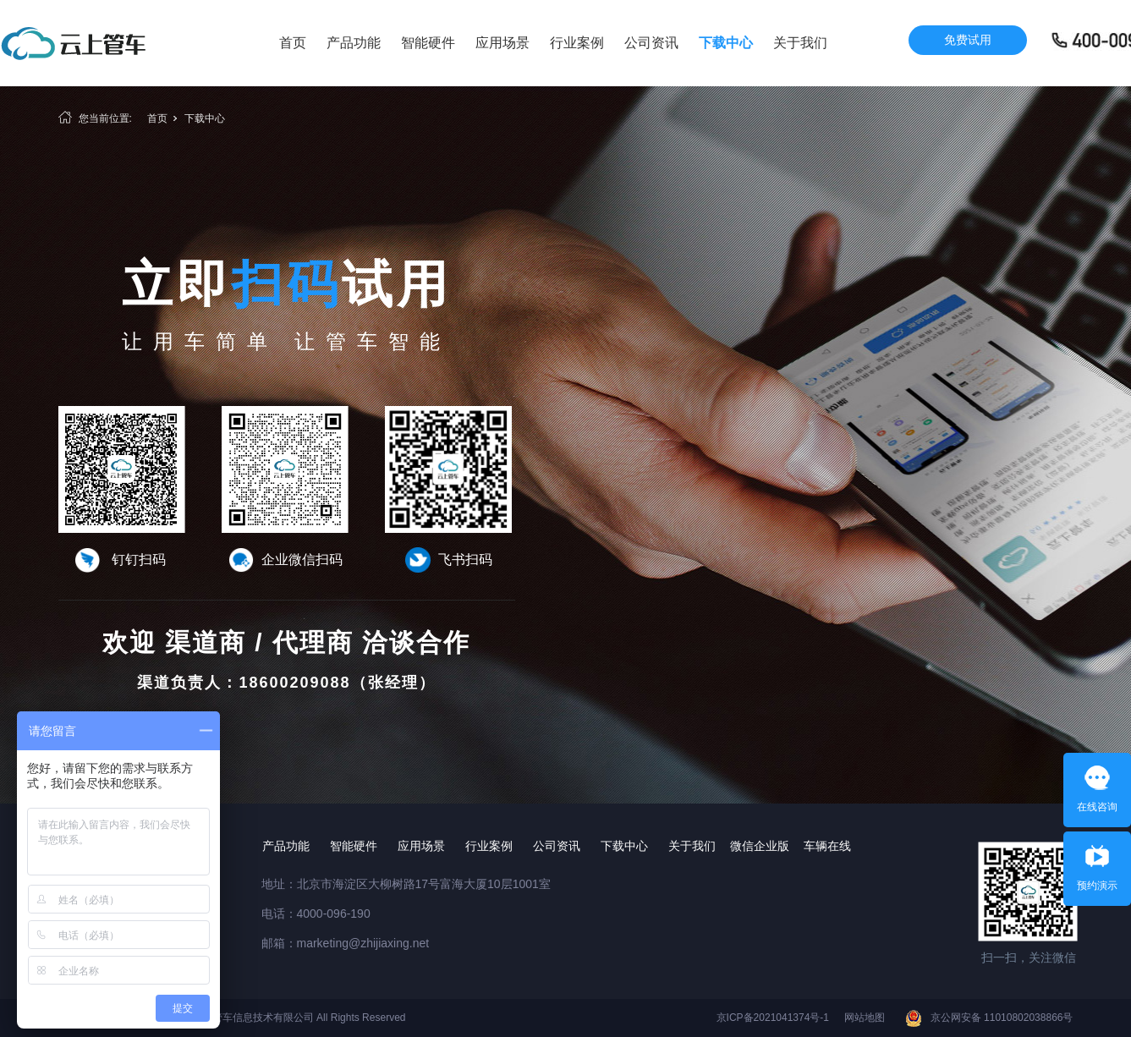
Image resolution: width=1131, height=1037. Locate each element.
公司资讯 (651, 43)
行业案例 (577, 43)
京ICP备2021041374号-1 (772, 1017)
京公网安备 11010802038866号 (1002, 1017)
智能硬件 (428, 43)
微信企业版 (759, 846)
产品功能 (354, 43)
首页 (292, 43)
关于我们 (800, 43)
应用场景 (502, 43)
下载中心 (726, 43)
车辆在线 (827, 846)
